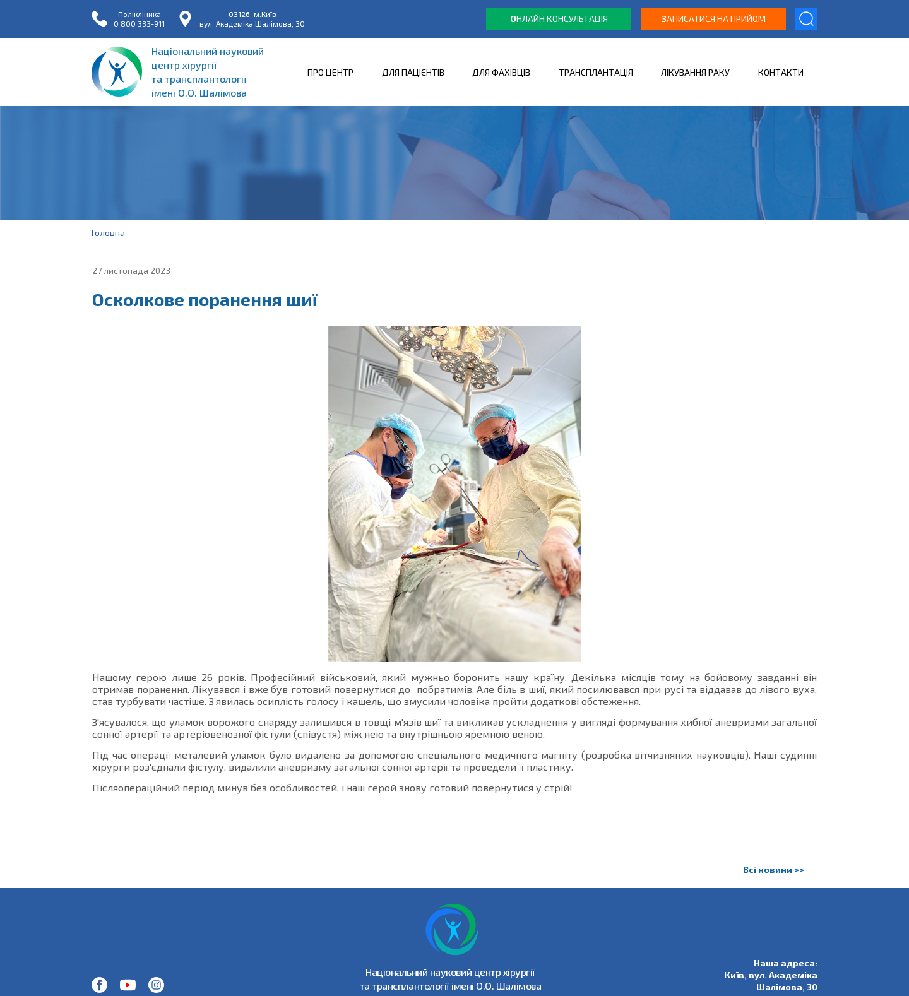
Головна (108, 232)
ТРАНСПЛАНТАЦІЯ (596, 72)
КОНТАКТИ (781, 72)
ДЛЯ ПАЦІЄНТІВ (413, 72)
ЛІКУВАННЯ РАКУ (695, 72)
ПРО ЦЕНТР (330, 72)
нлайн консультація (559, 18)
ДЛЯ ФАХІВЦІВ (501, 72)
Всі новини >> (773, 869)
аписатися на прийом (714, 18)
